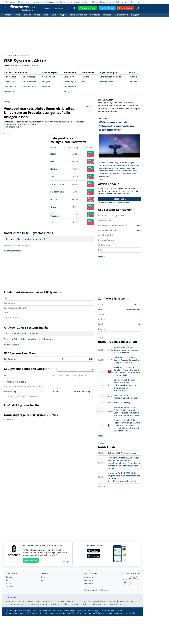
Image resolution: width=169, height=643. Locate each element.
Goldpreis (112, 601)
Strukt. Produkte (78, 15)
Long (90, 152)
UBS (52, 161)
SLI (24, 601)
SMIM (30, 601)
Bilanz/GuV (69, 76)
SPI (19, 2)
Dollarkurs (10, 604)
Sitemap (9, 587)
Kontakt (9, 577)
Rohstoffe (95, 15)
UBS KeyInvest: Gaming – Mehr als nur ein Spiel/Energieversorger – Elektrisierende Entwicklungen (125, 385)
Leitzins (122, 604)
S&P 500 (95, 601)
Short (90, 155)
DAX (47, 2)
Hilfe (43, 577)
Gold (92, 2)
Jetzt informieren (12, 127)
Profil (84, 81)
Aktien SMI (10, 601)
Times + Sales (10, 81)
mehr (101, 256)
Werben (44, 580)
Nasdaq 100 (72, 601)
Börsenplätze (10, 86)
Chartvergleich (29, 81)
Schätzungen (70, 81)
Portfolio (133, 76)
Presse (8, 584)
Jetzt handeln (120, 199)
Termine (85, 76)
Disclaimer (89, 584)
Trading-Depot (106, 81)
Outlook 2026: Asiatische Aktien (122, 453)
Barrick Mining (57, 192)
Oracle (53, 207)
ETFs (46, 15)
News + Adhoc (48, 76)
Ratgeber (135, 15)
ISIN (21, 66)
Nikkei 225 (85, 601)
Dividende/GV (70, 86)
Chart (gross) (29, 76)
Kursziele (46, 86)
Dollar (118, 2)
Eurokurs (21, 604)
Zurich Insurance (54, 214)
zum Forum (9, 419)
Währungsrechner (100, 604)
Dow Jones (60, 601)
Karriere (9, 580)
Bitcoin (102, 2)
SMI (6, 2)
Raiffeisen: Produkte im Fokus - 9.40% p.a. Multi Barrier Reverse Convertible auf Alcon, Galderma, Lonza (126, 411)
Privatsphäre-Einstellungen (96, 590)
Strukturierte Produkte (110, 76)
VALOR (7, 66)
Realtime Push (29, 86)
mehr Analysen (11, 344)
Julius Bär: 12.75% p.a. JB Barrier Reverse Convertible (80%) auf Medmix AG (126, 360)
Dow (33, 2)
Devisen (107, 15)
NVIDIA (53, 169)
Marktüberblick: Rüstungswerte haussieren (126, 396)
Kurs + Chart (10, 76)
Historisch (9, 91)
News (17, 15)
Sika (52, 222)
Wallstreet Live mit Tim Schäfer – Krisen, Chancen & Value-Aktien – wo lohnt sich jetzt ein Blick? (127, 371)
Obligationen (121, 15)
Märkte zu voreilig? (122, 402)
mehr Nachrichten (13, 250)
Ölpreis (113, 604)
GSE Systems (10, 359)
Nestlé (53, 154)
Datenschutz (90, 580)
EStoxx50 (77, 2)
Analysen (46, 81)
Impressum (89, 577)
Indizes (27, 15)
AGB (86, 587)
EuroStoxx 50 (47, 601)
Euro (61, 2)
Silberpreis (33, 604)
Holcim (53, 199)
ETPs (54, 15)
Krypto (63, 15)
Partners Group (57, 184)
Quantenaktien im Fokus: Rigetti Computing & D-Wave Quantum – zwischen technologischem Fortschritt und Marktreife (127, 425)
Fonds (37, 15)
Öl (131, 2)
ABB (52, 176)
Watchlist (133, 81)
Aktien (8, 15)
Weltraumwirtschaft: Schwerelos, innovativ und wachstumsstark (126, 350)
